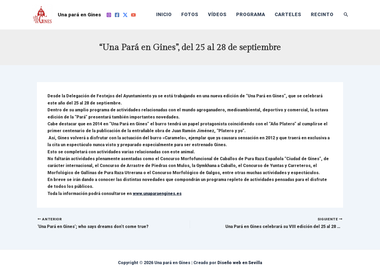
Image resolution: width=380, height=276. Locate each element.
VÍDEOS (217, 14)
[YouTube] (133, 14)
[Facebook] (117, 14)
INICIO (164, 14)
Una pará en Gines (79, 15)
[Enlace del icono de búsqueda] (346, 15)
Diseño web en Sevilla (239, 262)
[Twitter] (125, 14)
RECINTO (322, 14)
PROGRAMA (250, 14)
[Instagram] (108, 14)
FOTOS (189, 14)
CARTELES (288, 14)
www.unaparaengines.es (157, 193)
